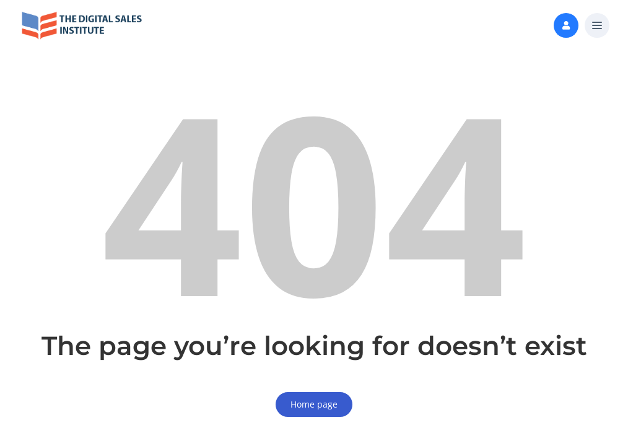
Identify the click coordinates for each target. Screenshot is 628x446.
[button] (597, 26)
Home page (314, 404)
